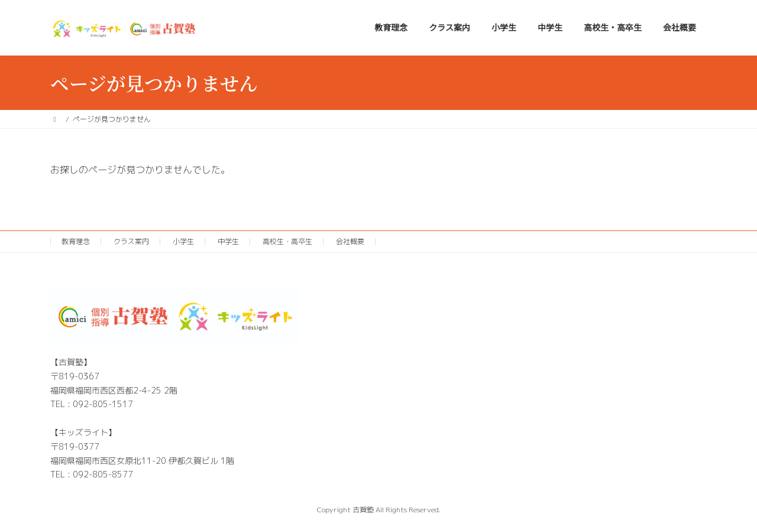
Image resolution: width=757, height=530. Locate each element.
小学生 (183, 241)
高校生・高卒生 (287, 241)
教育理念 (76, 241)
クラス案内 (131, 241)
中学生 (228, 241)
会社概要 (350, 241)
